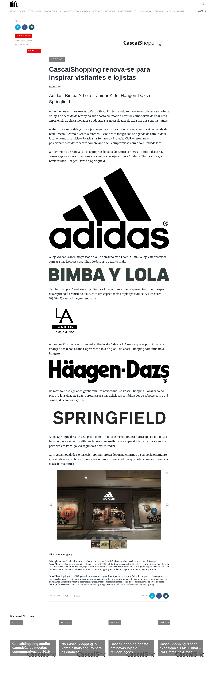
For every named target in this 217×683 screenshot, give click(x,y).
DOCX (77, 596)
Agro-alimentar (176, 11)
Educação (159, 11)
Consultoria (51, 11)
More (202, 11)
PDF (66, 596)
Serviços (97, 11)
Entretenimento (127, 11)
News (13, 11)
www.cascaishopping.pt (94, 584)
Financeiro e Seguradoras (75, 11)
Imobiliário (145, 11)
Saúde (22, 11)
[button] (167, 472)
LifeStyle (110, 11)
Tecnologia (34, 11)
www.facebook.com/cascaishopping (137, 584)
